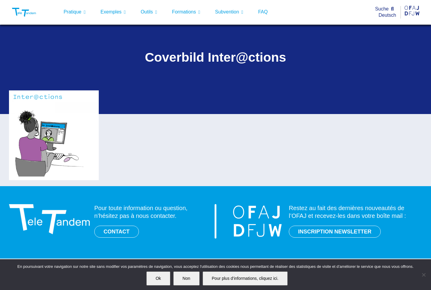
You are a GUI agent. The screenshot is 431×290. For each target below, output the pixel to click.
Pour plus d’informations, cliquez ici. (245, 278)
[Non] (424, 275)
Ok (158, 278)
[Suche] (386, 9)
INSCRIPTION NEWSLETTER (334, 232)
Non (186, 278)
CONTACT (117, 232)
